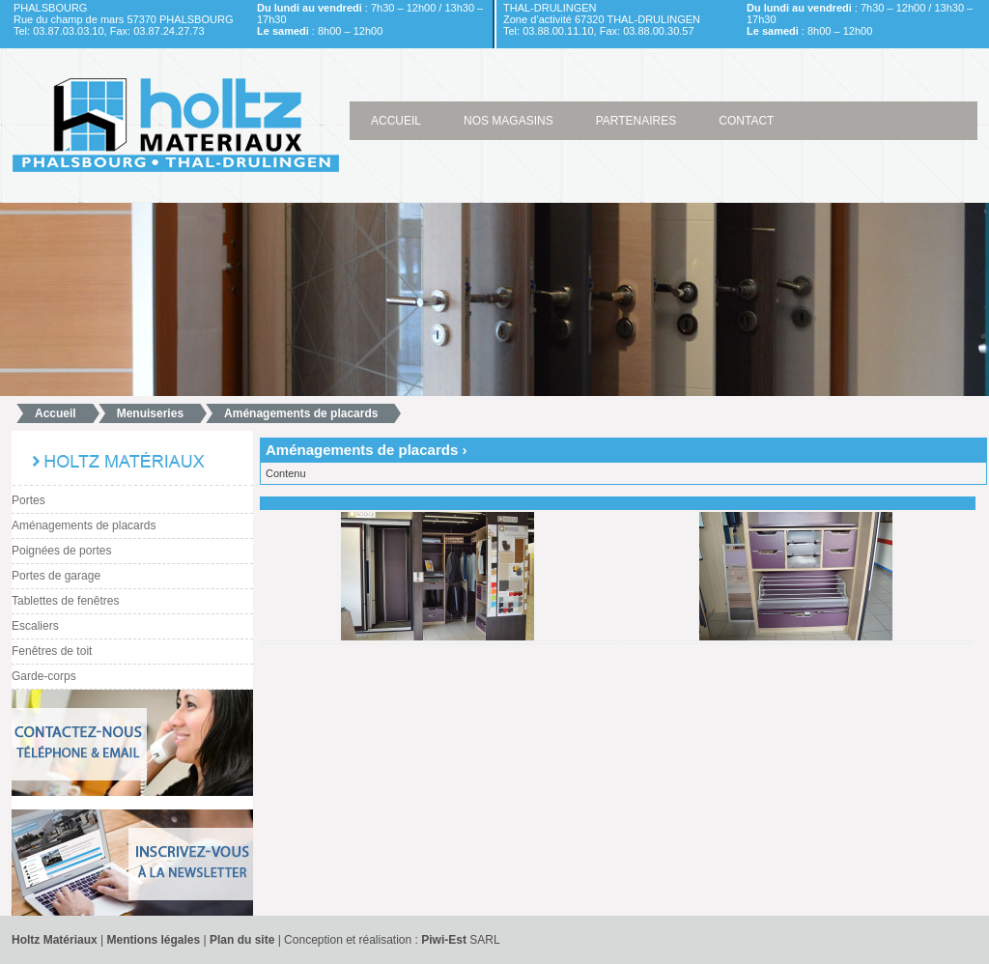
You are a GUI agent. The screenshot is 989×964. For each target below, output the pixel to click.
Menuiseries (150, 413)
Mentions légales (154, 940)
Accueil (55, 413)
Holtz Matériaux (55, 940)
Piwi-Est (443, 940)
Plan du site (242, 940)
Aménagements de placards (301, 413)
